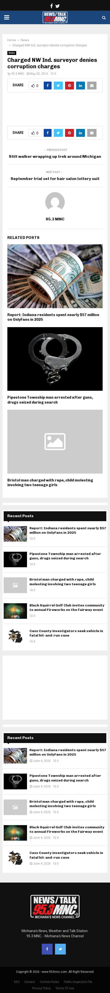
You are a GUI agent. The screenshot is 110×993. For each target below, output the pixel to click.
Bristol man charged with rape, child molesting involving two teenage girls (50, 482)
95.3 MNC (17, 73)
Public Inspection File (78, 982)
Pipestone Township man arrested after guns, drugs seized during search (50, 400)
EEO (17, 982)
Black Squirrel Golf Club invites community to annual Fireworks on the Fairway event (66, 607)
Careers (29, 982)
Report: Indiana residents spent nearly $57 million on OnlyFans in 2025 (67, 530)
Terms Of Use (64, 988)
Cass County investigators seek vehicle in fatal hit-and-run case (66, 633)
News (12, 53)
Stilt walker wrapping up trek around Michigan (55, 156)
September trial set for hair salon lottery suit (55, 178)
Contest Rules (49, 982)
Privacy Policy (41, 988)
